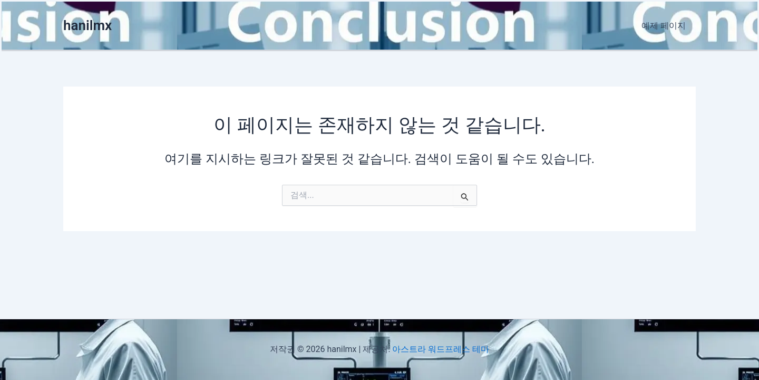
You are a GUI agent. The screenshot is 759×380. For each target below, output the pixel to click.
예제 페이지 (665, 26)
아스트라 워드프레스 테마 (440, 349)
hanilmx (87, 25)
